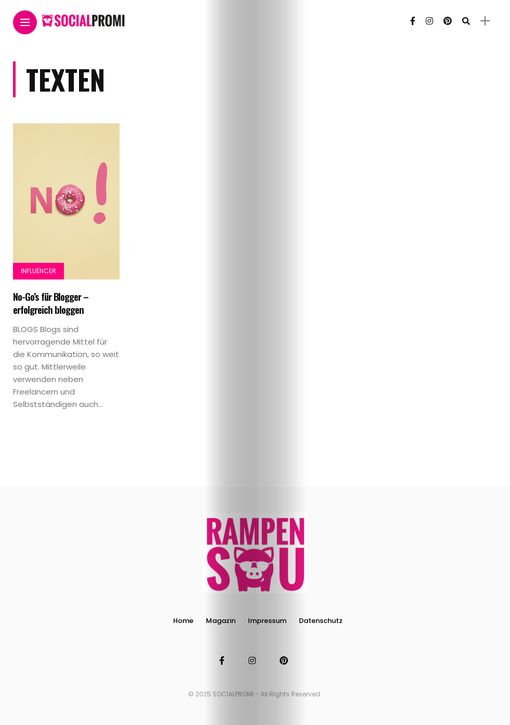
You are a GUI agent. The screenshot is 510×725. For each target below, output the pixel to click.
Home (183, 621)
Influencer (38, 270)
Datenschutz (321, 621)
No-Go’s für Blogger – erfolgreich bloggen (50, 302)
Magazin (221, 621)
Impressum (267, 621)
